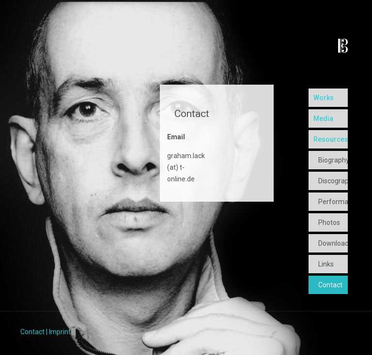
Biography (333, 160)
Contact (330, 285)
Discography (333, 181)
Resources (330, 139)
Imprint (60, 332)
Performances (333, 202)
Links (326, 264)
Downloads (333, 243)
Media (323, 118)
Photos (329, 222)
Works (323, 98)
